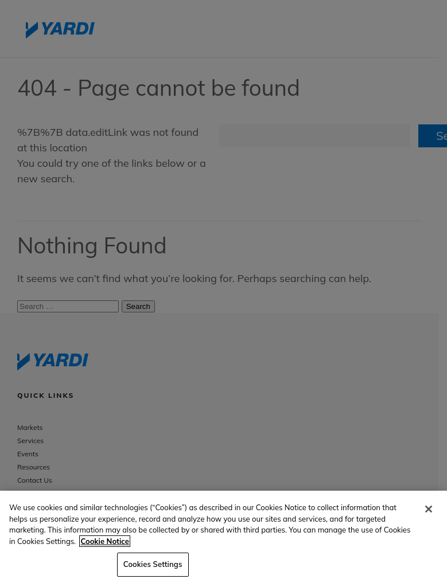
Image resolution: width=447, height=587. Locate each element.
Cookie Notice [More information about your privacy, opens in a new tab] (104, 541)
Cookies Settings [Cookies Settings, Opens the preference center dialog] (152, 564)
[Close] (428, 509)
